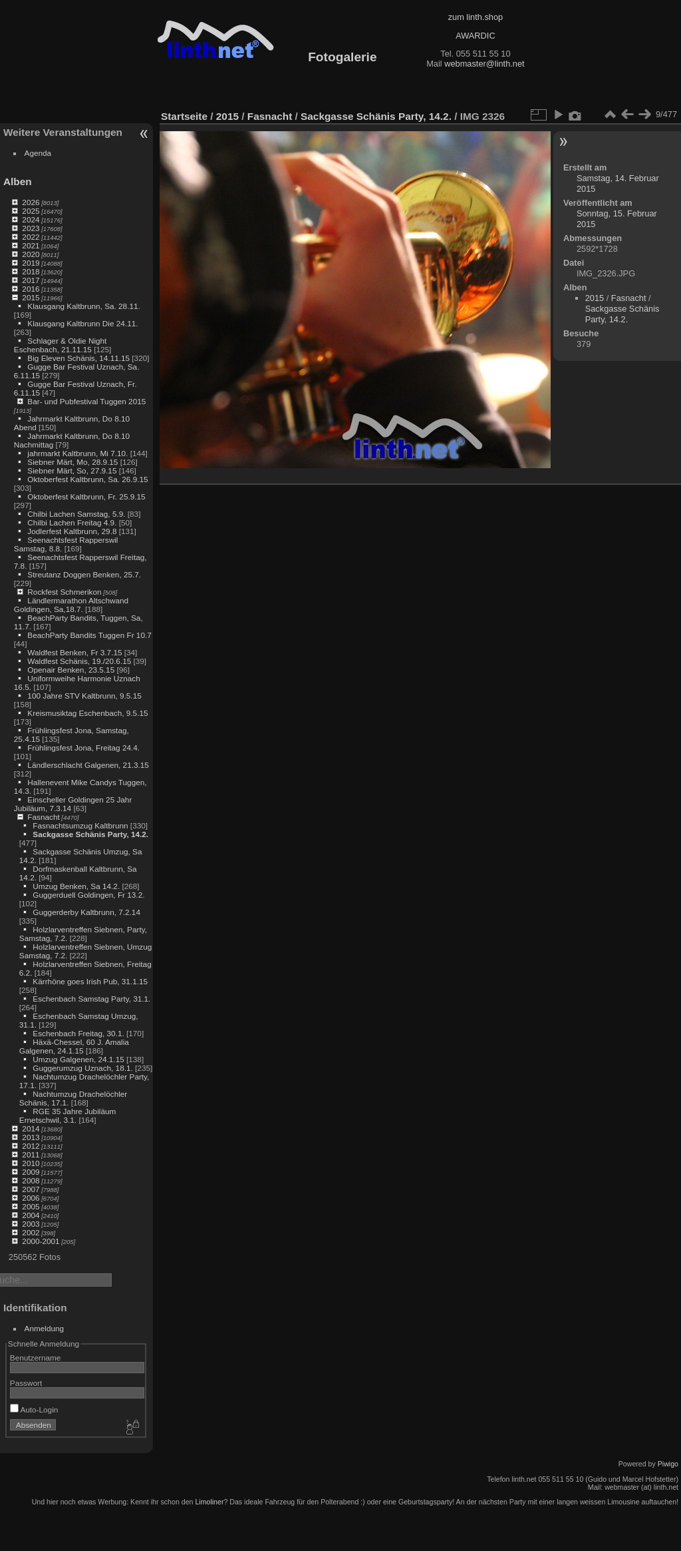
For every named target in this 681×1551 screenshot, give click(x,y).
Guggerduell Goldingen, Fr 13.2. (88, 894)
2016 (30, 288)
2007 (30, 1189)
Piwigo (668, 1464)
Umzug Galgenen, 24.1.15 (78, 1059)
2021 (30, 245)
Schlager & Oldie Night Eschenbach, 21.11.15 (60, 345)
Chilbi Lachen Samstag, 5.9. (76, 513)
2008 (30, 1180)
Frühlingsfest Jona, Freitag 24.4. (83, 747)
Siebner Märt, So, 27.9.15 (71, 470)
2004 (30, 1215)
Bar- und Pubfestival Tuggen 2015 (86, 401)
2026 (30, 202)
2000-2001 (40, 1241)
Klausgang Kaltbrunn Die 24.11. (82, 323)
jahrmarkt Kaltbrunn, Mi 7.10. (77, 453)
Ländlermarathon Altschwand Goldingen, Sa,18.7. (71, 604)
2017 (30, 280)
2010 (30, 1163)
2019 (30, 262)
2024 (30, 219)
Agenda (38, 153)
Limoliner (209, 1502)
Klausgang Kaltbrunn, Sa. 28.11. (83, 306)
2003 (30, 1223)
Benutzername (35, 1357)
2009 (30, 1171)
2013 (30, 1137)
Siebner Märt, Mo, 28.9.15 (72, 462)
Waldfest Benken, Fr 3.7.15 (74, 652)
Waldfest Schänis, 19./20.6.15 (79, 661)
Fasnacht (43, 816)
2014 (30, 1128)
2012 (30, 1145)
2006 (30, 1197)
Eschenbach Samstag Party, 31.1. (91, 998)
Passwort (26, 1383)
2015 (30, 297)
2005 (30, 1206)
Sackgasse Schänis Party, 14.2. (90, 834)
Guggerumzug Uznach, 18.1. (82, 1068)
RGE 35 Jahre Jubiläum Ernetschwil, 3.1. (67, 1115)
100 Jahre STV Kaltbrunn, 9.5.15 (84, 695)
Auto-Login (34, 1409)
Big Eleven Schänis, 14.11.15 (78, 358)
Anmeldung (45, 1328)
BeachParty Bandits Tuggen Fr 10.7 (89, 635)
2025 (30, 210)
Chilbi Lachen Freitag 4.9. (71, 522)
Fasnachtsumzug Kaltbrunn (80, 825)
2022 (30, 236)
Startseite (184, 116)
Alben (17, 181)
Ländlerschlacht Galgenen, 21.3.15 (88, 765)
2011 (30, 1154)
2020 (30, 254)
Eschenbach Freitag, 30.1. (78, 1033)
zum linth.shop (475, 17)
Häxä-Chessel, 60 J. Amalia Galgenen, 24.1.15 (74, 1046)
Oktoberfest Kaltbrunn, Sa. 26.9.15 (87, 479)
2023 (30, 228)
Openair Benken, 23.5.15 (70, 669)
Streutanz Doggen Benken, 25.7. (84, 574)
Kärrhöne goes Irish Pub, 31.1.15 (90, 981)
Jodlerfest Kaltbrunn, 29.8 (71, 531)
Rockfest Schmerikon (64, 591)
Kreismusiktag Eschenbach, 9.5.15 (87, 713)
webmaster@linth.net (484, 64)
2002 (30, 1232)
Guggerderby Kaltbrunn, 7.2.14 (86, 912)
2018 (30, 271)
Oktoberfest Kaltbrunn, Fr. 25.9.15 (86, 496)
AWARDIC (475, 36)
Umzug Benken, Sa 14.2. (76, 886)
